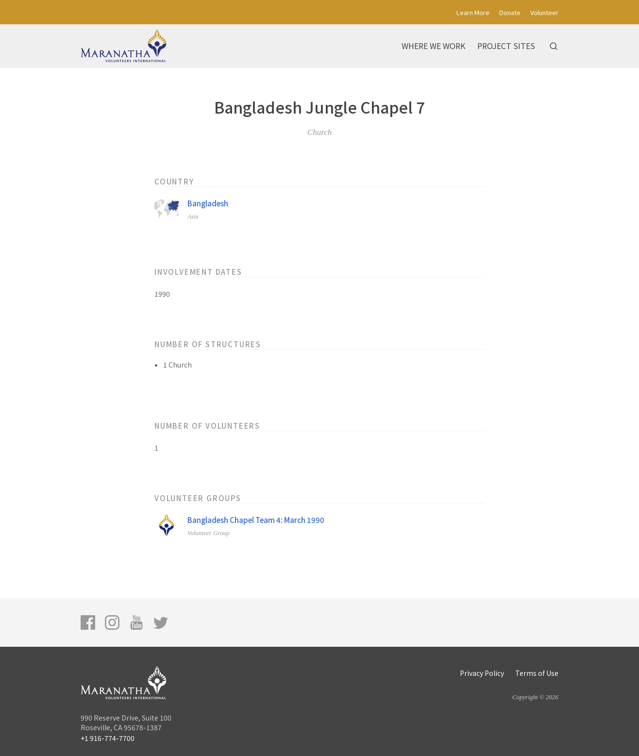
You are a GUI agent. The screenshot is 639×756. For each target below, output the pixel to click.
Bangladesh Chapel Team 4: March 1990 (255, 520)
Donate (510, 12)
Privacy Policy (482, 673)
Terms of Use (536, 673)
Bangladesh (207, 203)
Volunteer (544, 12)
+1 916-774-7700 (108, 738)
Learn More (472, 12)
